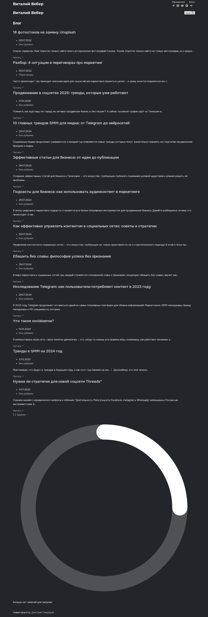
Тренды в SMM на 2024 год (37, 351)
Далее (23, 414)
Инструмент (26, 44)
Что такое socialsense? (33, 321)
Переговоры (26, 74)
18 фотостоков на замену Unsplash (44, 32)
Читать (18, 57)
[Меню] (189, 12)
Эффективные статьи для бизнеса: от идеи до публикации (66, 157)
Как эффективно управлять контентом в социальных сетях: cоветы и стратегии (85, 226)
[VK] (191, 6)
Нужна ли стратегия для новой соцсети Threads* (57, 381)
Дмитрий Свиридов (42, 612)
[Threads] (178, 6)
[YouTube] (187, 6)
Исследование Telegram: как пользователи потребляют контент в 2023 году (82, 286)
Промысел (178, 2)
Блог (192, 2)
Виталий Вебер (28, 4)
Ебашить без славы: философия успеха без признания (62, 256)
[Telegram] (173, 6)
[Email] (182, 6)
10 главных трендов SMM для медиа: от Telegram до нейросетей (71, 123)
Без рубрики (26, 105)
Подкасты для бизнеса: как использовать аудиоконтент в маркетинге (76, 191)
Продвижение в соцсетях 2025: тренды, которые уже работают (70, 92)
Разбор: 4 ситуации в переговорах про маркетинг (58, 62)
